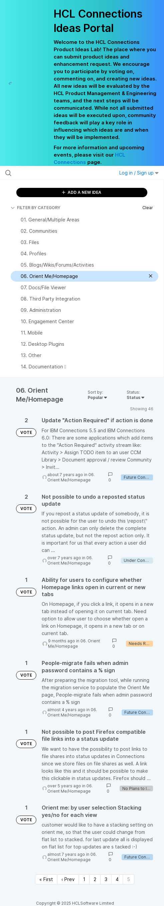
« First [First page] (46, 879)
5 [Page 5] (128, 879)
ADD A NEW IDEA (81, 192)
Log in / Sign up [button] (139, 173)
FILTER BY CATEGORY (35, 207)
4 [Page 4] (117, 879)
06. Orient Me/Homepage (71, 477)
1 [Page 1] (84, 879)
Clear (147, 207)
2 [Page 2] (95, 879)
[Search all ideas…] (49, 173)
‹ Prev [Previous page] (68, 879)
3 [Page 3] (106, 879)
